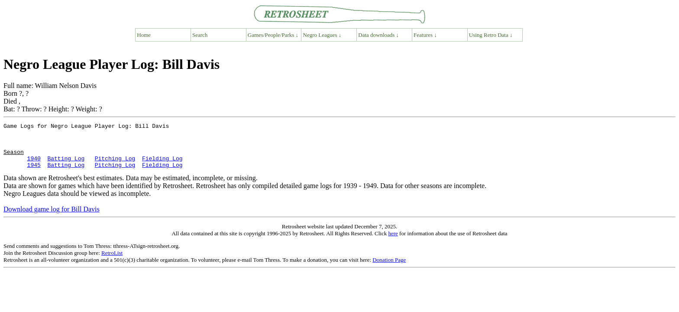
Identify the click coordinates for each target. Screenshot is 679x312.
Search (199, 35)
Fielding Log (162, 166)
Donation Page (389, 269)
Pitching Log (115, 166)
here (393, 242)
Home (144, 35)
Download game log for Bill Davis (51, 218)
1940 (34, 166)
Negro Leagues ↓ (322, 35)
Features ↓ (425, 35)
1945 (34, 174)
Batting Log (65, 166)
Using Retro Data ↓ (491, 35)
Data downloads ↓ (378, 35)
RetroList (112, 262)
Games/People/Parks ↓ (273, 35)
